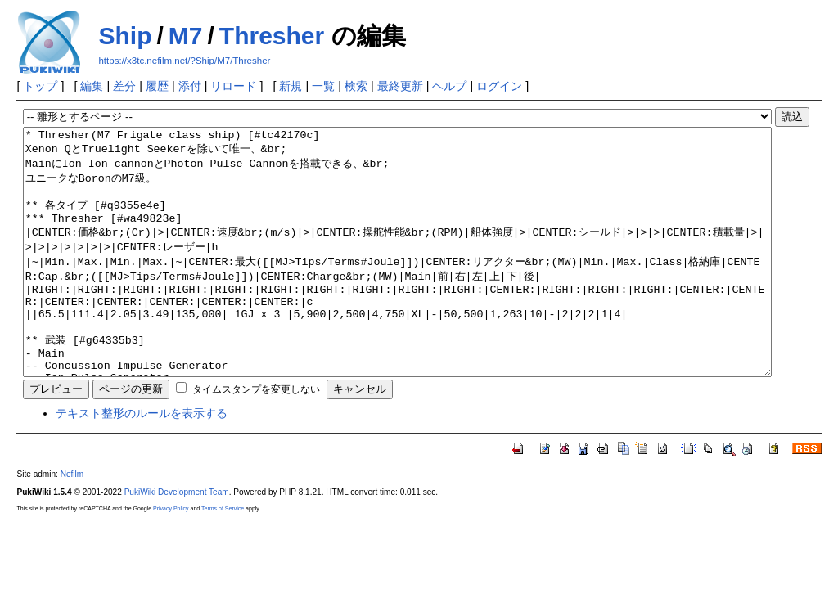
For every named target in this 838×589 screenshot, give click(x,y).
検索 (356, 85)
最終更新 (400, 85)
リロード (233, 85)
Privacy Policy (171, 557)
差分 (124, 85)
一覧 (323, 85)
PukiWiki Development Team (176, 541)
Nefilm (72, 523)
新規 (290, 85)
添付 (189, 85)
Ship (124, 35)
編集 (91, 85)
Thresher (271, 35)
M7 (186, 35)
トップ (40, 85)
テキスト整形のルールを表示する (142, 462)
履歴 (157, 85)
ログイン (499, 85)
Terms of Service (222, 557)
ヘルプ (449, 85)
